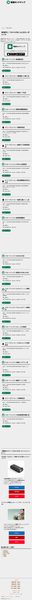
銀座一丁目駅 (6, 553)
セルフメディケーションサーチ (16, 594)
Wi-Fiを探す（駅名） (16, 588)
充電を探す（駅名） (16, 584)
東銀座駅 (5, 550)
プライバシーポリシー (10, 596)
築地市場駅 (6, 552)
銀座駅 (4, 554)
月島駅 (4, 556)
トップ (16, 580)
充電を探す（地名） (16, 582)
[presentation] (22, 469)
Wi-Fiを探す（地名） (16, 586)
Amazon (17, 487)
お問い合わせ (17, 596)
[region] (16, 15)
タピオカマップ (16, 590)
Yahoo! (16, 496)
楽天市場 (17, 491)
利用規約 (2, 596)
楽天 (17, 537)
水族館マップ (16, 592)
